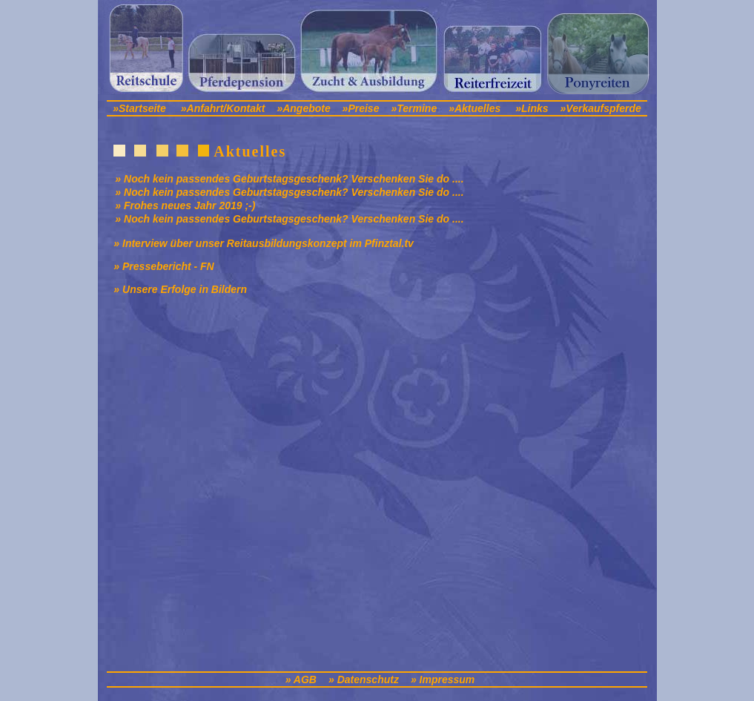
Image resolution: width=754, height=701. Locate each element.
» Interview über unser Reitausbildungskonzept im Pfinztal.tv (263, 243)
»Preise (361, 108)
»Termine (414, 108)
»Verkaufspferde (600, 108)
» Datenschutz (363, 679)
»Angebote (305, 108)
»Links (531, 108)
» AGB (301, 679)
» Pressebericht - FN (163, 266)
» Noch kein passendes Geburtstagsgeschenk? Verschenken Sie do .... (289, 179)
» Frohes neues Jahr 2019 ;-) (185, 205)
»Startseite (139, 108)
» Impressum (442, 679)
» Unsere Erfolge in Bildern (180, 289)
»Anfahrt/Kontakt (223, 108)
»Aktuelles (474, 108)
